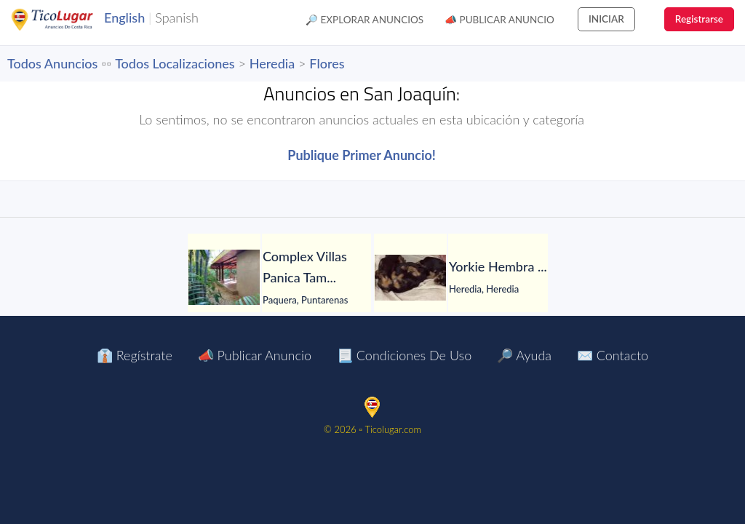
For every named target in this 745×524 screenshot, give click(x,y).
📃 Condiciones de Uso (404, 355)
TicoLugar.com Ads (67, 19)
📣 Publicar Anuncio (499, 19)
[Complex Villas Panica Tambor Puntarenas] (224, 277)
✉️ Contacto (612, 355)
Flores (326, 63)
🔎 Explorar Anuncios (364, 19)
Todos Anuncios (52, 63)
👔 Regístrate (134, 355)
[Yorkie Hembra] (410, 278)
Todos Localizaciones (174, 63)
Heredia (272, 63)
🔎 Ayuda (524, 355)
